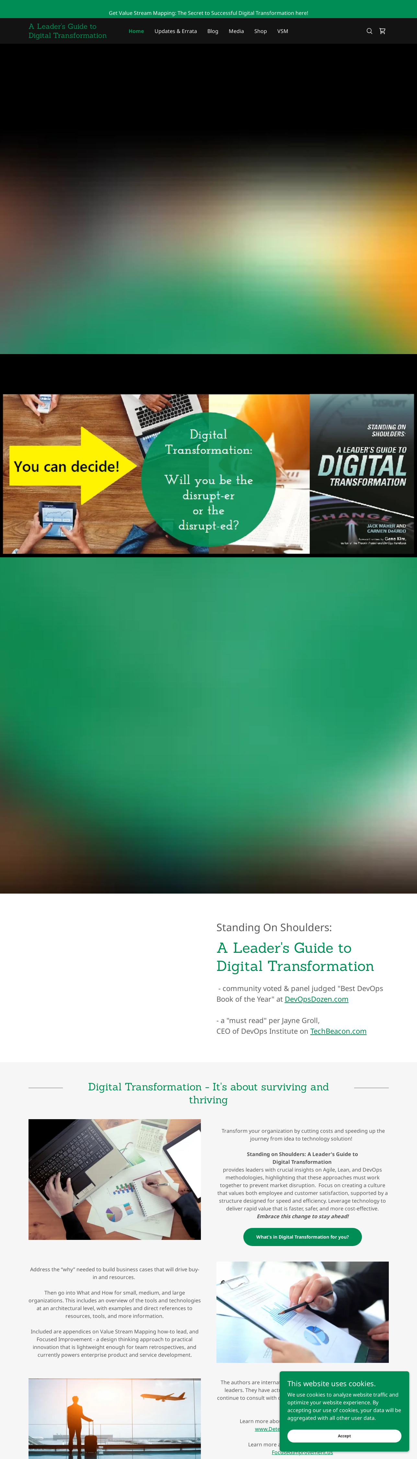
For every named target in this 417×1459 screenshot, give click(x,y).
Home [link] (136, 31)
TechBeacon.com (338, 1031)
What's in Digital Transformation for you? (302, 1237)
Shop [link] (260, 31)
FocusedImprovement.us (302, 1452)
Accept (344, 1436)
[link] (74, 35)
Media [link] (236, 31)
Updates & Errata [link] (176, 31)
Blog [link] (212, 31)
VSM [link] (282, 31)
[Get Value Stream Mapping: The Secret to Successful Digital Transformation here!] (208, 9)
